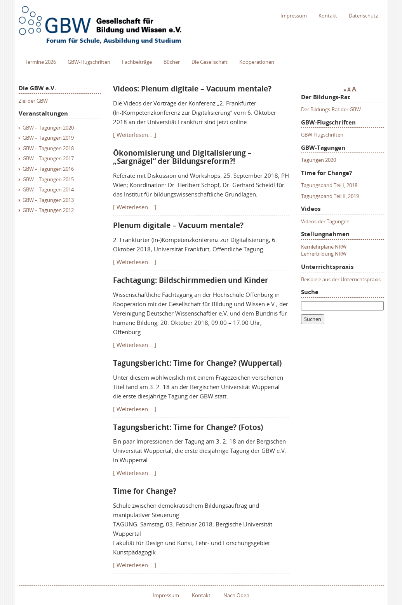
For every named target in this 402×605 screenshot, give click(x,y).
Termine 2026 (40, 61)
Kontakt (327, 15)
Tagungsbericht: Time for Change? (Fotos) (188, 427)
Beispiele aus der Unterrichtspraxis (341, 279)
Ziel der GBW (33, 100)
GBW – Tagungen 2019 (48, 137)
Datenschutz (363, 15)
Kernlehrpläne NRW (323, 246)
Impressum (293, 15)
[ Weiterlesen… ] (134, 135)
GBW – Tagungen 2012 (48, 210)
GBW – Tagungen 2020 (48, 127)
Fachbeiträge (137, 61)
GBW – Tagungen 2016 (48, 168)
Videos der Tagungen (325, 221)
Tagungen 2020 (318, 159)
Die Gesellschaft (209, 61)
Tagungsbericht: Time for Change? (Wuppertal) (197, 363)
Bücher (172, 61)
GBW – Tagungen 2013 (48, 199)
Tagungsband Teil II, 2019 (330, 196)
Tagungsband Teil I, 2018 (329, 185)
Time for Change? (144, 491)
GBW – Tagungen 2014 (48, 189)
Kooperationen (256, 61)
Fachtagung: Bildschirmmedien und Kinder (190, 280)
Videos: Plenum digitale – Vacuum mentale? (192, 89)
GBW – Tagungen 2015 (48, 179)
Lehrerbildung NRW (323, 253)
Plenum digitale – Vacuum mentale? (178, 225)
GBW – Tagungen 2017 (48, 158)
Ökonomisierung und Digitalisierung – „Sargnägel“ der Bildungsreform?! (182, 157)
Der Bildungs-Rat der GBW (331, 109)
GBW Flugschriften (322, 134)
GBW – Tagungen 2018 (48, 148)
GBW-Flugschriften (89, 61)
